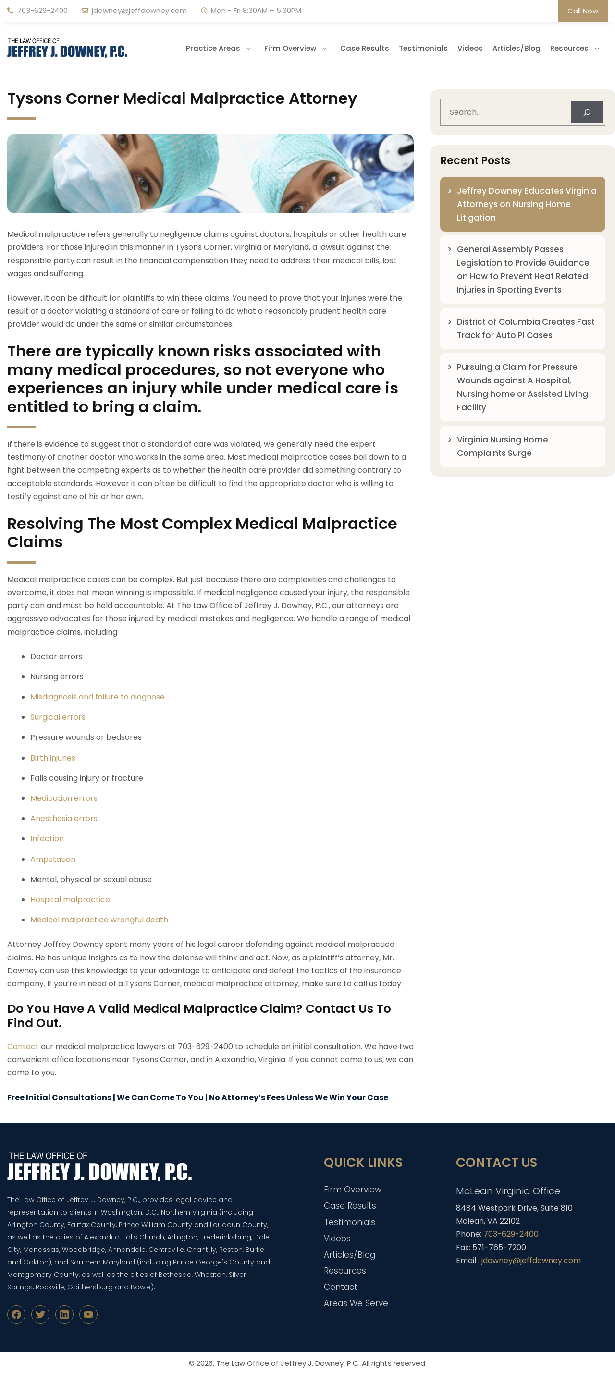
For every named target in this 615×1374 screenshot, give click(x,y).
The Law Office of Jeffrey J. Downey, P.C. (288, 1363)
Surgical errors (58, 717)
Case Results (364, 48)
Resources (579, 49)
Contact (23, 1046)
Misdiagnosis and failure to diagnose (97, 696)
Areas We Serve (356, 1303)
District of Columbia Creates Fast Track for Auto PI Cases (526, 328)
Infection (47, 838)
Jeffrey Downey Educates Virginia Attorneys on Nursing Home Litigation (527, 204)
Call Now (582, 11)
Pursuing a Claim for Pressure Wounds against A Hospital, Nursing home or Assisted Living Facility (522, 387)
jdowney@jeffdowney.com (139, 10)
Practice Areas (222, 49)
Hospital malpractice (70, 899)
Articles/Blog (516, 48)
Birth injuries (52, 757)
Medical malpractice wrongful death (99, 919)
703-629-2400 (42, 10)
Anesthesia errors (64, 818)
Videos (470, 48)
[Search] (587, 112)
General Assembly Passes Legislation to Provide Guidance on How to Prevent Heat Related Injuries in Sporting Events (523, 269)
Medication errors (64, 798)
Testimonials (423, 48)
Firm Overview (299, 49)
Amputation (52, 859)
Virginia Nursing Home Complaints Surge (502, 446)
